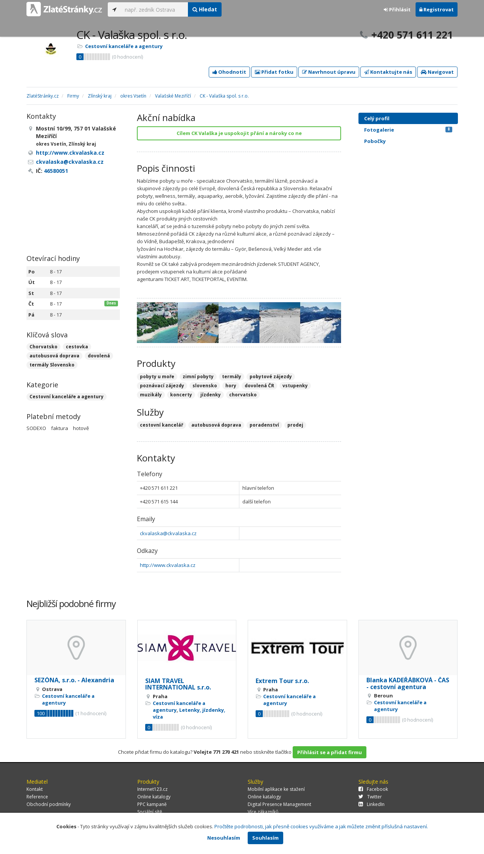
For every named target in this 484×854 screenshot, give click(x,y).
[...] (154, 9)
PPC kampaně (152, 804)
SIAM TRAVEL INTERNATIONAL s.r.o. (178, 684)
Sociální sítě (149, 812)
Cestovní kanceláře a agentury (124, 46)
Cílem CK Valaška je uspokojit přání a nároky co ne (239, 133)
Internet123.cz (152, 789)
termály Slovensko (51, 365)
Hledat (204, 9)
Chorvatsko (43, 346)
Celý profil (376, 118)
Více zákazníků (263, 812)
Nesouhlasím (223, 837)
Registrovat (436, 9)
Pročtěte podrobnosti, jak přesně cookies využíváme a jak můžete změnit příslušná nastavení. (321, 826)
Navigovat (437, 71)
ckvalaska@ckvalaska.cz (168, 533)
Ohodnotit (229, 71)
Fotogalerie (408, 129)
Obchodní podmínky (48, 804)
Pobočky (375, 141)
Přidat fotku (274, 71)
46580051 (56, 170)
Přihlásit (397, 9)
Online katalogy (154, 796)
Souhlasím (265, 837)
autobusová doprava (54, 355)
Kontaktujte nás (388, 71)
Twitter (370, 796)
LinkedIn (371, 804)
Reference (37, 796)
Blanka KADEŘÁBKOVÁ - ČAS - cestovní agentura (407, 683)
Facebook (373, 789)
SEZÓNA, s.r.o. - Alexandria (74, 680)
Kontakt (34, 789)
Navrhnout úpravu (328, 71)
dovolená (99, 355)
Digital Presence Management (279, 804)
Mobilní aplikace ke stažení (276, 789)
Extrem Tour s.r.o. (282, 681)
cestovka (77, 346)
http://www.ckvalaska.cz (167, 565)
